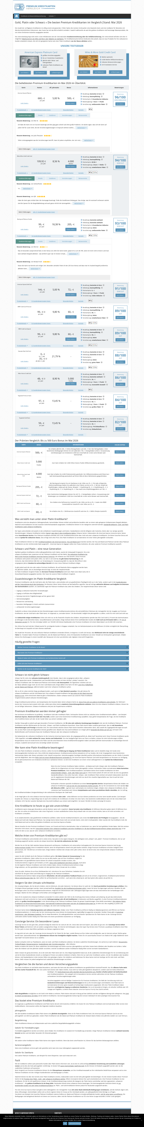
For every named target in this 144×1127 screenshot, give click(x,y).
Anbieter (51, 16)
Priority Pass (19, 1107)
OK (65, 1124)
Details (40, 109)
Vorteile (81, 105)
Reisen (17, 1110)
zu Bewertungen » (56, 68)
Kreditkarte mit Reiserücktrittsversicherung (33, 16)
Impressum (58, 1091)
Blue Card (18, 1097)
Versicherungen (67, 109)
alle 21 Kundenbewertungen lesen (44, 198)
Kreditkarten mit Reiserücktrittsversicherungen (30, 877)
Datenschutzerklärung (61, 1101)
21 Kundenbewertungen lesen (45, 163)
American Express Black (28, 1063)
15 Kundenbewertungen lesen (44, 281)
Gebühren (52, 109)
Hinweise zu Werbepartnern (63, 1097)
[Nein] (141, 1121)
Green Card (18, 1094)
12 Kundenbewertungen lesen (44, 324)
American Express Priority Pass (88, 963)
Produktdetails (21, 105)
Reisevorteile (83, 109)
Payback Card (19, 1101)
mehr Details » (24, 99)
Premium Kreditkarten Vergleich (16, 15)
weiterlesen (81, 121)
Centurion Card (20, 1104)
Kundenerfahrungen (25, 109)
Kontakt (56, 1094)
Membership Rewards (22, 1113)
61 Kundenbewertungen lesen (45, 105)
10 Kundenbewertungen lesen (44, 409)
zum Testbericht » (40, 68)
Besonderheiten (68, 105)
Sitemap (57, 1104)
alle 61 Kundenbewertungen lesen (44, 140)
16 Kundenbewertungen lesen (45, 221)
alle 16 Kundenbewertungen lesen (44, 258)
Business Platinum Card (22, 1091)
